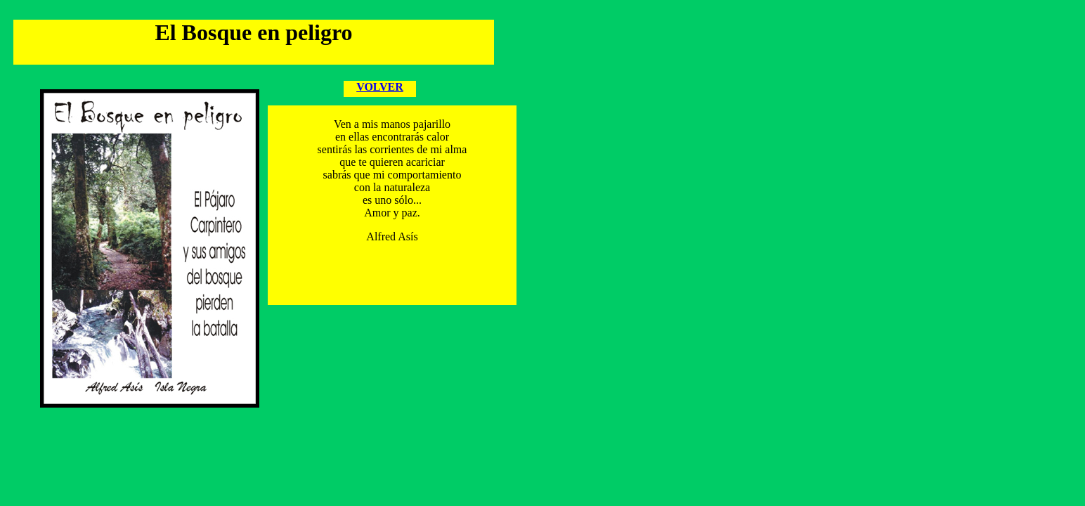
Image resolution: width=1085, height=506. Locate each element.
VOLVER (379, 87)
